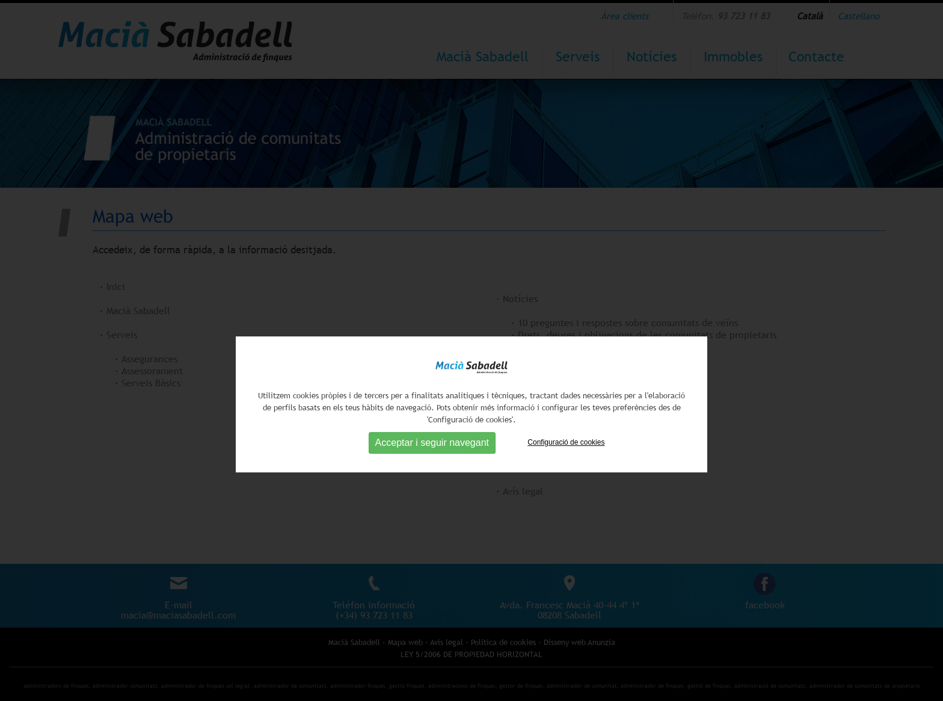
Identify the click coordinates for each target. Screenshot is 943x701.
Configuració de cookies (565, 478)
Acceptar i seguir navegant (432, 479)
